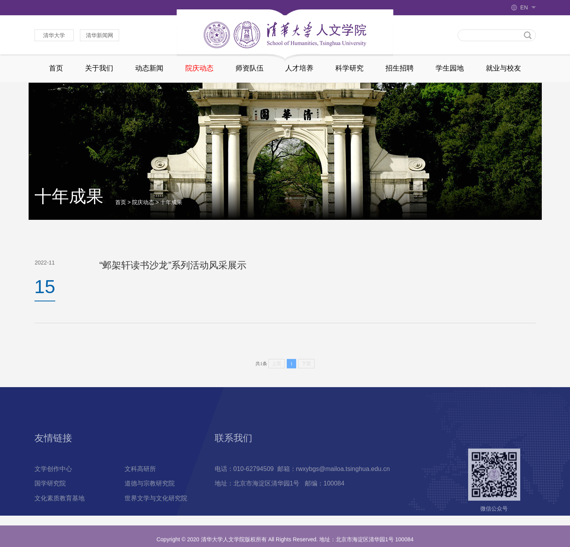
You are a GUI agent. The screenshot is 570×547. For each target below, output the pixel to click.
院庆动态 (199, 68)
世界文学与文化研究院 (156, 522)
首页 (56, 68)
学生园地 (450, 68)
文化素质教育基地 (59, 522)
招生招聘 (399, 68)
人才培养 (299, 68)
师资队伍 (249, 68)
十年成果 (171, 208)
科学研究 (349, 68)
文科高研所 (140, 492)
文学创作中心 (53, 492)
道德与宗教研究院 (150, 507)
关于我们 (99, 68)
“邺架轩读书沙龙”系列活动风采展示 (173, 268)
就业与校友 (503, 68)
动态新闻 (149, 68)
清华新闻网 (99, 35)
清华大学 (54, 35)
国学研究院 (50, 507)
